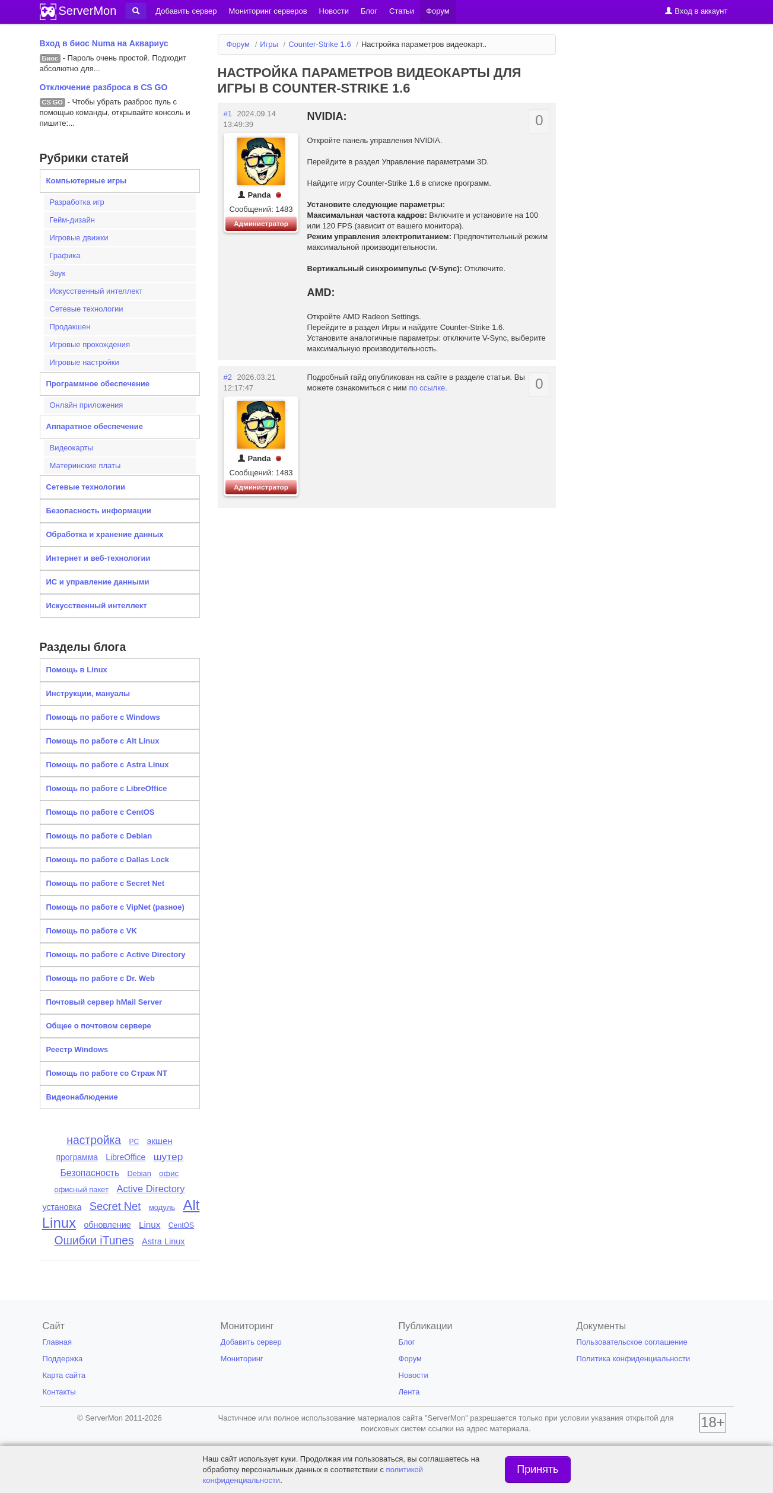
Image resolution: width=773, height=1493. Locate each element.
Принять (537, 1469)
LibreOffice (125, 1157)
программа (77, 1157)
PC (134, 1142)
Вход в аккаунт (696, 11)
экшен (159, 1141)
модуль (162, 1207)
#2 (228, 377)
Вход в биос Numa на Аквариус (104, 43)
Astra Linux (163, 1241)
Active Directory (150, 1188)
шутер (168, 1156)
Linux (149, 1224)
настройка (93, 1140)
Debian (139, 1173)
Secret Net (115, 1206)
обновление (107, 1225)
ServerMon (88, 10)
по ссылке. (428, 387)
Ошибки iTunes (93, 1240)
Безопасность (90, 1173)
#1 (228, 113)
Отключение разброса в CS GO (104, 87)
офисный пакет (81, 1189)
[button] (136, 11)
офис (169, 1173)
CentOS (181, 1225)
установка (62, 1207)
